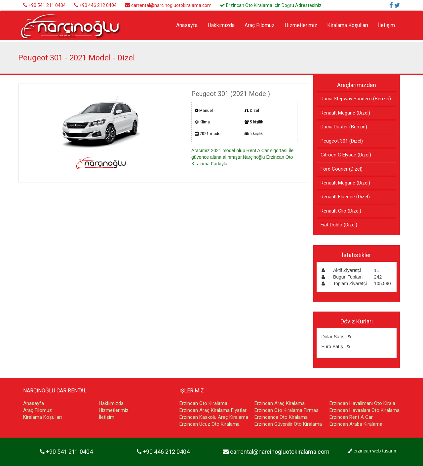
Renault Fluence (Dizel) (345, 197)
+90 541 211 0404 (47, 5)
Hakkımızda (221, 25)
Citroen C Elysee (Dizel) (346, 155)
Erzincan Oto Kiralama (203, 403)
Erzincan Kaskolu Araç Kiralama (213, 417)
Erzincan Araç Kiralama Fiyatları (213, 410)
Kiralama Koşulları (347, 25)
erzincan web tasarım (376, 450)
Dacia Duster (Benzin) (344, 127)
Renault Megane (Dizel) (345, 113)
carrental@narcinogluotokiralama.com (171, 5)
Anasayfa (187, 25)
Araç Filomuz (260, 25)
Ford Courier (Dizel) (342, 169)
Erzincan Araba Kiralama (355, 424)
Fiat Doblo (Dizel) (339, 225)
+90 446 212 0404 (98, 5)
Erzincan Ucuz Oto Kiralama (209, 424)
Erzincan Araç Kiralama (279, 403)
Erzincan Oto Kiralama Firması (287, 410)
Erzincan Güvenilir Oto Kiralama (288, 424)
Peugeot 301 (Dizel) (342, 141)
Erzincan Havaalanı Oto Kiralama (364, 410)
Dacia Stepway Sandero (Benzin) (356, 99)
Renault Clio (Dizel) (341, 211)
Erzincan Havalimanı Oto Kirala (362, 403)
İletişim (386, 25)
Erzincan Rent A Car (351, 417)
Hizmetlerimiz (301, 25)
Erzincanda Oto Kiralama (281, 417)
